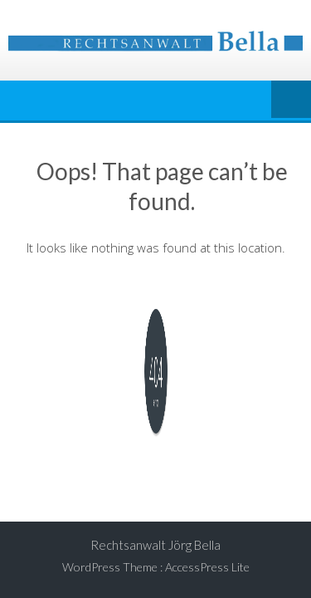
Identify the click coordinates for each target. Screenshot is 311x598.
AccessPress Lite (207, 567)
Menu (291, 100)
